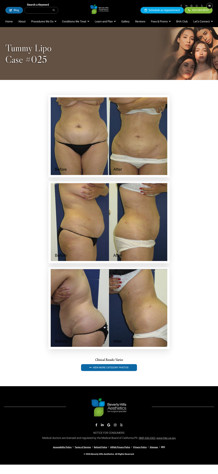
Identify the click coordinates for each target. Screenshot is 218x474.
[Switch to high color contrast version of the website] (209, 6)
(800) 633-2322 (146, 447)
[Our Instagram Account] (196, 6)
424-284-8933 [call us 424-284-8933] (198, 14)
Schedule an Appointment (162, 14)
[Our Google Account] (191, 6)
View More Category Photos (109, 376)
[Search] (54, 14)
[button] (43, 30)
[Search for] (41, 15)
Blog (14, 14)
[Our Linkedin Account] (186, 6)
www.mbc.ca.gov (167, 447)
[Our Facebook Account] (181, 6)
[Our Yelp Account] (202, 6)
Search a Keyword (38, 9)
